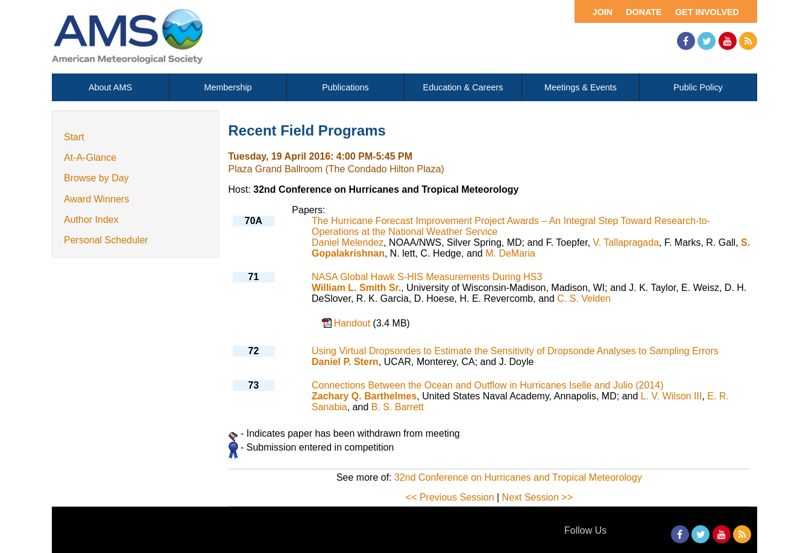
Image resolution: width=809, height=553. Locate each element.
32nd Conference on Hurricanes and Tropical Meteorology (518, 477)
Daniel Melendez (347, 242)
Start (74, 137)
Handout (353, 323)
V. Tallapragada (626, 242)
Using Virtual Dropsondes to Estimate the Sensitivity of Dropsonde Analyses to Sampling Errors (515, 351)
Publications (345, 87)
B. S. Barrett (397, 407)
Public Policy (698, 87)
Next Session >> (537, 497)
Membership (227, 87)
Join (603, 12)
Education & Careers (463, 87)
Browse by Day (96, 178)
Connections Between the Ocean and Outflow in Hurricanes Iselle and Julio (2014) (487, 385)
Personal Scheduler (106, 240)
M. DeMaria (510, 253)
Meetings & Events (580, 87)
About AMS (110, 87)
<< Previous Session (450, 497)
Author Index (91, 219)
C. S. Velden (584, 298)
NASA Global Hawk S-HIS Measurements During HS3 (427, 277)
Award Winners (96, 199)
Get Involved (707, 12)
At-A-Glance (90, 157)
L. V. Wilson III (671, 396)
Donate (644, 12)
